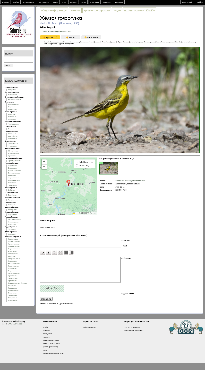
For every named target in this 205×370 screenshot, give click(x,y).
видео (55, 2)
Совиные (11, 205)
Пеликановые (13, 104)
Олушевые (12, 107)
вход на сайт (187, 2)
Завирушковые (13, 266)
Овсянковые (12, 300)
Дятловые (12, 234)
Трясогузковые (13, 244)
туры (64, 2)
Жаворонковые (14, 241)
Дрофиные (12, 156)
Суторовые (12, 281)
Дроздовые (12, 276)
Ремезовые (12, 285)
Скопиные (12, 134)
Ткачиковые (12, 295)
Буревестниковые (14, 99)
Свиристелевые (14, 259)
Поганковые (12, 94)
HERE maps (90, 213)
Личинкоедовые (14, 246)
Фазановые (12, 146)
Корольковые (13, 271)
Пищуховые (12, 293)
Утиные (11, 129)
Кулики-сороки (14, 173)
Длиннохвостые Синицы (17, 283)
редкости (107, 2)
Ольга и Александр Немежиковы (56, 31)
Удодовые (12, 229)
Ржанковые (12, 168)
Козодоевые (12, 210)
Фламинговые (13, 124)
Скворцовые (13, 254)
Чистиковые (12, 185)
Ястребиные (12, 136)
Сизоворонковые (14, 219)
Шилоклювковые (14, 170)
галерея (75, 10)
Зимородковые (13, 222)
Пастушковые (13, 153)
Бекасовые (12, 175)
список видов (28, 2)
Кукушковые (13, 200)
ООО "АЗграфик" (15, 329)
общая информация (54, 10)
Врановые (12, 256)
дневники (119, 2)
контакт (73, 2)
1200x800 (139, 10)
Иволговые (12, 251)
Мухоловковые (13, 273)
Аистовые (12, 119)
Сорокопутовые (14, 249)
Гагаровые (12, 90)
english (200, 2)
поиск (83, 2)
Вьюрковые (12, 298)
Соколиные (12, 139)
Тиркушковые (13, 178)
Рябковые (11, 190)
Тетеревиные (13, 143)
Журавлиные (13, 151)
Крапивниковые (14, 263)
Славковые (12, 268)
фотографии (44, 2)
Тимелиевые (13, 278)
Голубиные (12, 195)
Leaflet (77, 213)
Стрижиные (12, 214)
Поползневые (13, 290)
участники (94, 2)
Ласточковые (13, 239)
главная (5, 2)
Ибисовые (12, 117)
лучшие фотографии (97, 10)
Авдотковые (12, 165)
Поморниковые (14, 180)
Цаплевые (12, 114)
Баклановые (12, 109)
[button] (68, 183)
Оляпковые (12, 261)
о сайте (16, 2)
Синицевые (12, 288)
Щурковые (12, 224)
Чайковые (12, 183)
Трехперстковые (14, 161)
